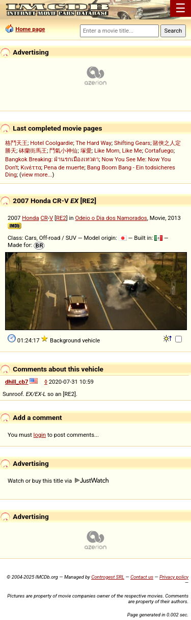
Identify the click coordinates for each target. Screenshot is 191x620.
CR (43, 217)
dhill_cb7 (17, 381)
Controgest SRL (107, 577)
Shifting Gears (132, 142)
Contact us (141, 577)
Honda (30, 217)
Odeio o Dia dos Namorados (111, 217)
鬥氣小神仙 (63, 150)
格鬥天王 (16, 142)
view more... (36, 174)
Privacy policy (173, 577)
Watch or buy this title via (58, 480)
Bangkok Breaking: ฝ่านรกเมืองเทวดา (52, 159)
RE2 (61, 217)
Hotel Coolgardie (51, 142)
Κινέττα (30, 167)
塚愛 (86, 150)
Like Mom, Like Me (118, 150)
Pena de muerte (64, 167)
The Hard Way (93, 142)
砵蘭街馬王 (33, 150)
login (40, 434)
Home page (30, 29)
